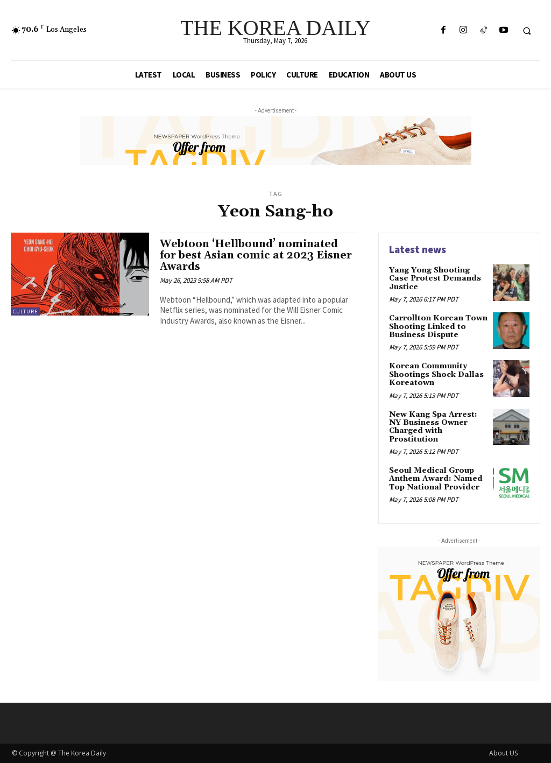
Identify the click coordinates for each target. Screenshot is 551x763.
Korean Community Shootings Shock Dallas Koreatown (436, 374)
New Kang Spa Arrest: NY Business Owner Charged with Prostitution (433, 427)
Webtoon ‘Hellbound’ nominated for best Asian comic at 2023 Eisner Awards (256, 255)
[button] (526, 30)
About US (503, 753)
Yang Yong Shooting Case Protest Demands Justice (435, 278)
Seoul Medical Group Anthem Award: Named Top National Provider (436, 479)
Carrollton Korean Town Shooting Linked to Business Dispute (438, 326)
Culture (25, 311)
